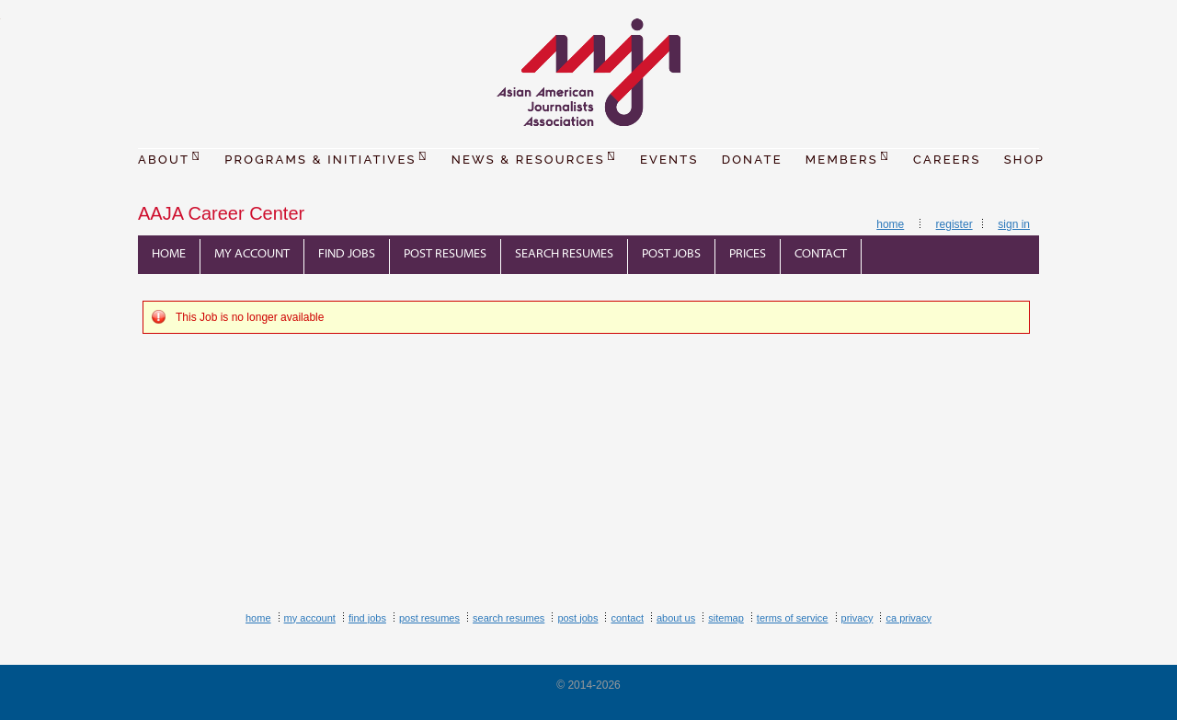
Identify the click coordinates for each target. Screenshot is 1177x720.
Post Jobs (671, 254)
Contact (820, 254)
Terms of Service (792, 617)
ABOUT (169, 157)
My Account (252, 254)
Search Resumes (564, 254)
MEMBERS (848, 157)
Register (954, 224)
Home (890, 224)
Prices (747, 254)
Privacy (857, 617)
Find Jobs (346, 254)
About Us (676, 617)
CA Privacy (908, 617)
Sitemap (726, 617)
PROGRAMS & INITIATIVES (326, 157)
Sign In (1014, 224)
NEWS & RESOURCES (534, 157)
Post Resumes (445, 254)
